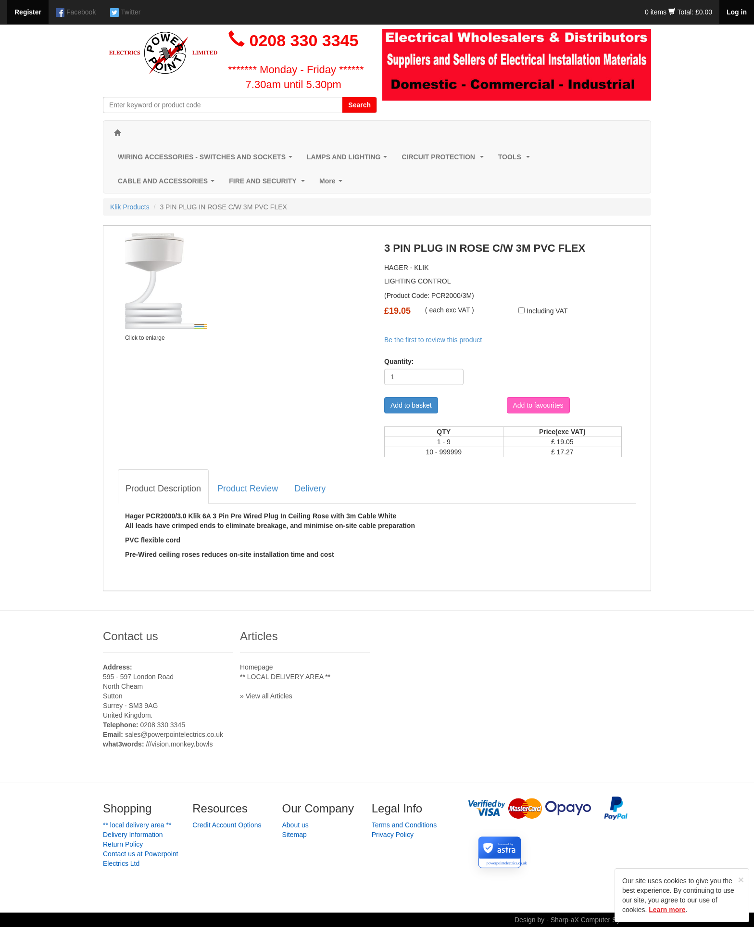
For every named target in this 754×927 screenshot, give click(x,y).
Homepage (256, 667)
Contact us (130, 636)
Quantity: (399, 361)
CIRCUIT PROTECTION (444, 159)
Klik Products (130, 207)
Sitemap (294, 834)
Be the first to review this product (433, 340)
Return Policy (123, 844)
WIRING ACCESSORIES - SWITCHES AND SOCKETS (207, 159)
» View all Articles (266, 696)
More (332, 183)
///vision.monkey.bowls (179, 744)
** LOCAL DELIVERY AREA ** (285, 677)
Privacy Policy (393, 834)
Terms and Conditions (404, 825)
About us (295, 825)
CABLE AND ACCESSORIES (168, 183)
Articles (259, 636)
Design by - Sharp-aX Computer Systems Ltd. (583, 920)
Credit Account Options (226, 825)
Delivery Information (133, 834)
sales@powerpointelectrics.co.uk (174, 734)
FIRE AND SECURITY (269, 183)
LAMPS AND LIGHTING (349, 159)
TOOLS (516, 159)
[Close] (741, 880)
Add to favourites (538, 405)
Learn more (667, 910)
